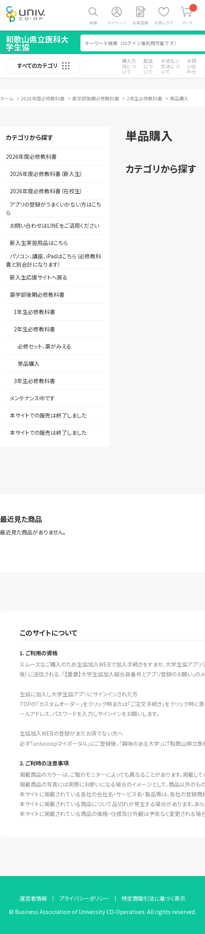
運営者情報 (33, 898)
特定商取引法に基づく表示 (153, 898)
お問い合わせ (191, 66)
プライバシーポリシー (84, 898)
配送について (148, 66)
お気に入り (163, 22)
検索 (93, 22)
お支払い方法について (170, 66)
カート (190, 14)
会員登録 (140, 22)
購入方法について (129, 66)
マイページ (116, 22)
